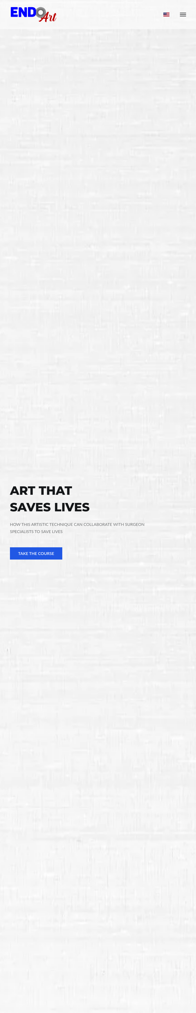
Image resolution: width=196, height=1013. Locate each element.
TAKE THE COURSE (36, 553)
